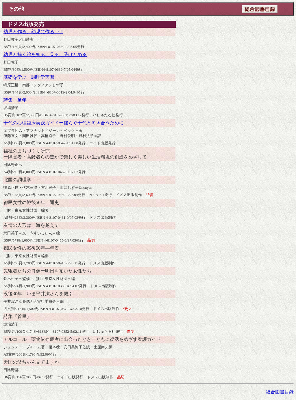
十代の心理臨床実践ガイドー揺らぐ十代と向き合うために (63, 122)
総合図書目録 (280, 391)
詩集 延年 (15, 100)
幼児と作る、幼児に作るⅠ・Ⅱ (33, 31)
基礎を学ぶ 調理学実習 (28, 77)
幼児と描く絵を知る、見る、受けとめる (45, 54)
